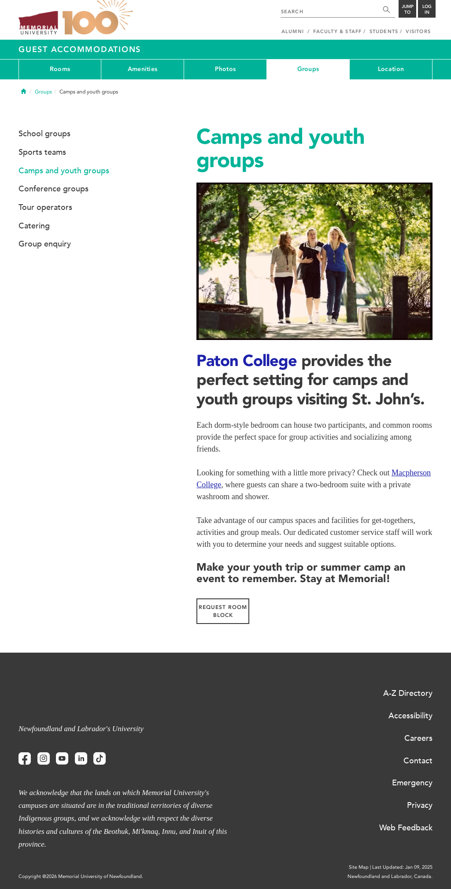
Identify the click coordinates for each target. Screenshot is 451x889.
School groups (44, 133)
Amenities (143, 69)
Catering (34, 226)
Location (391, 69)
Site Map (359, 867)
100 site (97, 17)
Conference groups (53, 189)
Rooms (60, 69)
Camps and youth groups (63, 171)
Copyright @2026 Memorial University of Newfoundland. (80, 876)
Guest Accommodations (79, 49)
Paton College (246, 360)
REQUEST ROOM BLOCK (223, 611)
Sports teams (42, 152)
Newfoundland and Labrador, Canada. (390, 876)
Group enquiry (44, 244)
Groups (308, 69)
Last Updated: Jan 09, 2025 (402, 867)
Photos (225, 69)
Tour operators (45, 207)
